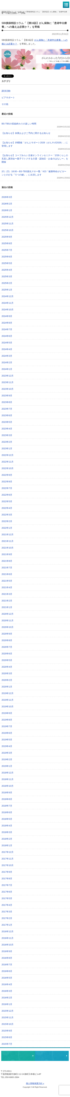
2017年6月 (7, 891)
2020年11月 (7, 620)
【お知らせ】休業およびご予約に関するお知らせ (26, 133)
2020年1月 (7, 686)
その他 (5, 104)
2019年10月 (7, 706)
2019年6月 (7, 733)
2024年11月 (7, 303)
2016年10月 (7, 944)
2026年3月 (7, 197)
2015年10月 (7, 1024)
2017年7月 (7, 885)
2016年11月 (7, 938)
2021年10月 (7, 547)
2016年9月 (7, 951)
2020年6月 (7, 653)
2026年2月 (7, 203)
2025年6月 (7, 256)
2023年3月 (7, 435)
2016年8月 (7, 958)
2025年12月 (7, 217)
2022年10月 (7, 468)
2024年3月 (7, 356)
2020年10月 (7, 627)
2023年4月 (7, 428)
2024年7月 (7, 329)
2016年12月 (7, 931)
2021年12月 (7, 534)
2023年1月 (7, 448)
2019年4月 (7, 746)
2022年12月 (7, 455)
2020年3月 (7, 673)
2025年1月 (7, 289)
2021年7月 (7, 567)
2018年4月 (7, 825)
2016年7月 (7, 964)
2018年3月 (7, 832)
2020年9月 (7, 633)
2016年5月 (7, 977)
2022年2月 (7, 521)
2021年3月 (7, 594)
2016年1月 (7, 1004)
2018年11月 (7, 779)
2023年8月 (7, 402)
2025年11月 (7, 223)
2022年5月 (7, 501)
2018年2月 (7, 839)
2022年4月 (7, 508)
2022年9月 (7, 475)
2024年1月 (7, 369)
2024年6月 (7, 336)
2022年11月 (7, 461)
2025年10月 (7, 230)
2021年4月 (7, 587)
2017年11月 (7, 858)
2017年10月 (7, 865)
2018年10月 (7, 786)
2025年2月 (7, 283)
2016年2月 (7, 997)
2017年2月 (7, 918)
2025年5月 (7, 263)
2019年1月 (7, 766)
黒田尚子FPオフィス (16, 4)
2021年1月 (7, 607)
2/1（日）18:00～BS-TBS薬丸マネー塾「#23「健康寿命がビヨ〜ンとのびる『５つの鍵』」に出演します (34, 173)
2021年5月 (7, 581)
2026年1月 (7, 210)
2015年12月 (7, 1011)
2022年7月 (7, 488)
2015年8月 (7, 1037)
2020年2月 (7, 680)
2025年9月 (7, 236)
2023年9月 (7, 395)
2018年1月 (7, 845)
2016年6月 (7, 971)
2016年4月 (7, 984)
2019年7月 (7, 726)
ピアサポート (8, 97)
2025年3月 (7, 276)
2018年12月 (7, 772)
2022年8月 (7, 481)
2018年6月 (7, 812)
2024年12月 (7, 296)
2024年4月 (7, 349)
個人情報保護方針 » (35, 1083)
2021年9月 (7, 554)
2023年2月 (7, 442)
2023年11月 (7, 382)
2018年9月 (7, 792)
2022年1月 (7, 528)
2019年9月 (7, 713)
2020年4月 (7, 667)
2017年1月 (7, 925)
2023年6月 (7, 415)
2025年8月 (7, 243)
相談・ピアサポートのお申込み (18, 1056)
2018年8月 (7, 799)
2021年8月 (7, 561)
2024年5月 (7, 342)
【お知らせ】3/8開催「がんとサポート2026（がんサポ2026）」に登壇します (35, 144)
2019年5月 (7, 739)
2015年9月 (7, 1030)
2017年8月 (7, 878)
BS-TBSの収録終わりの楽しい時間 (19, 123)
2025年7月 (7, 250)
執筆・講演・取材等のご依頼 (52, 1056)
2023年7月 (7, 409)
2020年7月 (7, 647)
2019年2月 (7, 759)
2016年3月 (7, 991)
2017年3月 (7, 911)
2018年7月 (7, 805)
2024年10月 (7, 309)
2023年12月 (7, 375)
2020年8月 (7, 640)
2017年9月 (7, 872)
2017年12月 (7, 852)
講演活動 (6, 91)
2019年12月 (7, 693)
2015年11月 (7, 1017)
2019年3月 (7, 753)
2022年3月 (7, 514)
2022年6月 (7, 495)
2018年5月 (7, 819)
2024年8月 (7, 323)
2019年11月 (7, 700)
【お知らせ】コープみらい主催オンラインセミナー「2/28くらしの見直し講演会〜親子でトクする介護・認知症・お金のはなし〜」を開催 (35, 158)
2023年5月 (7, 422)
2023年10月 (7, 389)
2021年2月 (7, 600)
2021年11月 (7, 541)
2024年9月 (7, 316)
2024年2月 (7, 362)
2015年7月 (7, 1044)
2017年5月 (7, 898)
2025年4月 (7, 270)
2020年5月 (7, 660)
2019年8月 (7, 719)
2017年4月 (7, 905)
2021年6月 (7, 574)
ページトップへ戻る (57, 1046)
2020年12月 (7, 614)
